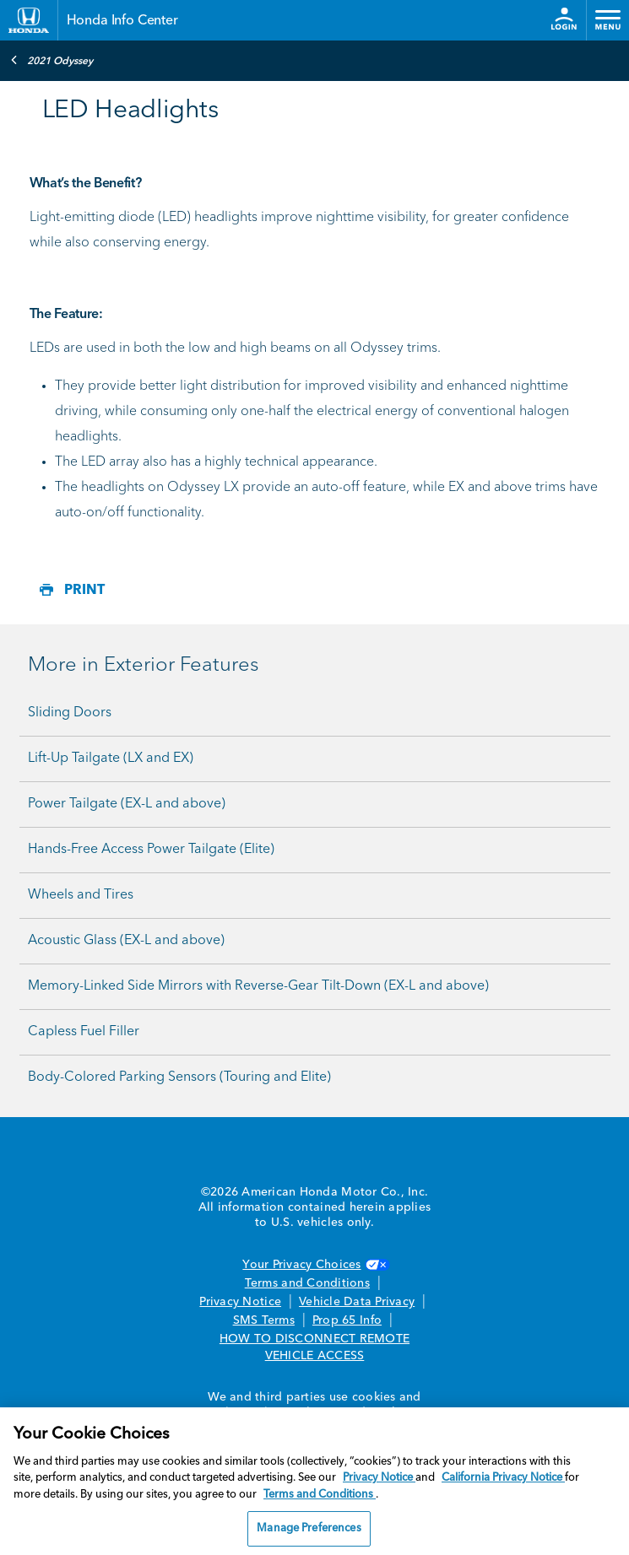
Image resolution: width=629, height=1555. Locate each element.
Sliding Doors (69, 713)
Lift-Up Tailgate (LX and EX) (110, 758)
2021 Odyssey (51, 60)
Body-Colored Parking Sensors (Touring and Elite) (179, 1077)
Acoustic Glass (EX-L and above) (126, 941)
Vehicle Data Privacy (357, 1302)
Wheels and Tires (80, 895)
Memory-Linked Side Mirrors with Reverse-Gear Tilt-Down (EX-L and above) (258, 986)
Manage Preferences (309, 1528)
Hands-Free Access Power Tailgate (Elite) (151, 849)
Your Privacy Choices (314, 1265)
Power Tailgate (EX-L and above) (126, 804)
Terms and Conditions (307, 1283)
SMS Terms (264, 1320)
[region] (314, 1481)
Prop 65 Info (347, 1320)
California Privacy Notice (503, 1477)
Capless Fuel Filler (83, 1032)
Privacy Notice (240, 1302)
